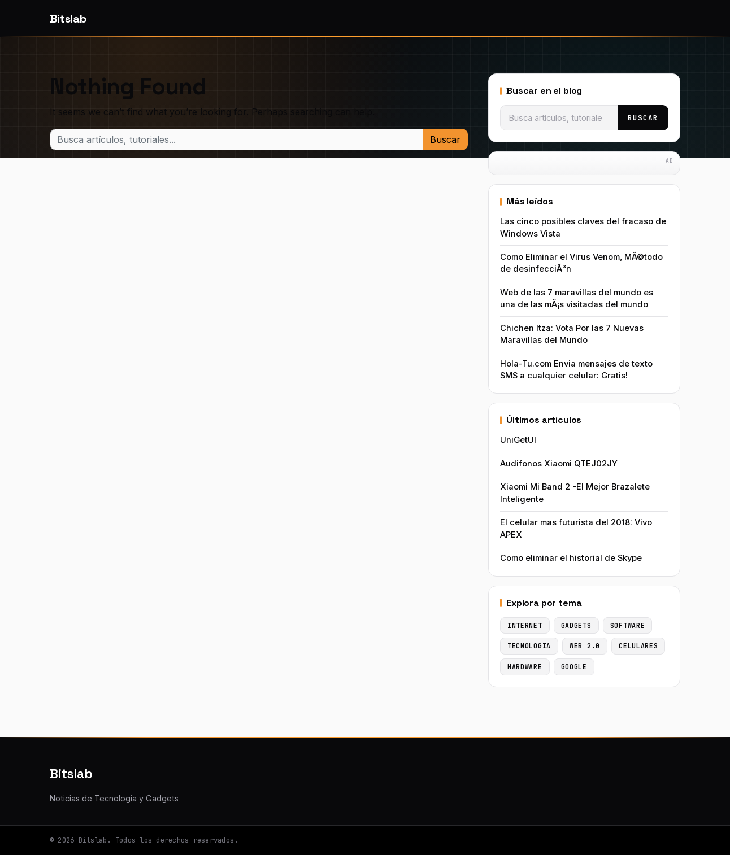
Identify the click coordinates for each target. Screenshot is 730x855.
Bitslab (68, 18)
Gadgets (576, 625)
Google (574, 666)
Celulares (638, 646)
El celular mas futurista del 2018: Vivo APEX (576, 528)
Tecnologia (529, 646)
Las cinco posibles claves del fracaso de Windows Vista (583, 227)
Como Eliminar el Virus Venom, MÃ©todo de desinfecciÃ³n (581, 263)
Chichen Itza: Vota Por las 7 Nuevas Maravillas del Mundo (572, 334)
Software (627, 625)
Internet (524, 625)
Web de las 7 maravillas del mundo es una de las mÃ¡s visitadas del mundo (576, 298)
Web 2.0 (585, 646)
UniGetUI (518, 440)
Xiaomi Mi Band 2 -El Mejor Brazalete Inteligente (575, 493)
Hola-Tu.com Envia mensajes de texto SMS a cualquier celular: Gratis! (576, 370)
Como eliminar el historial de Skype (571, 558)
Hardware (524, 666)
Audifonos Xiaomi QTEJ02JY (559, 464)
